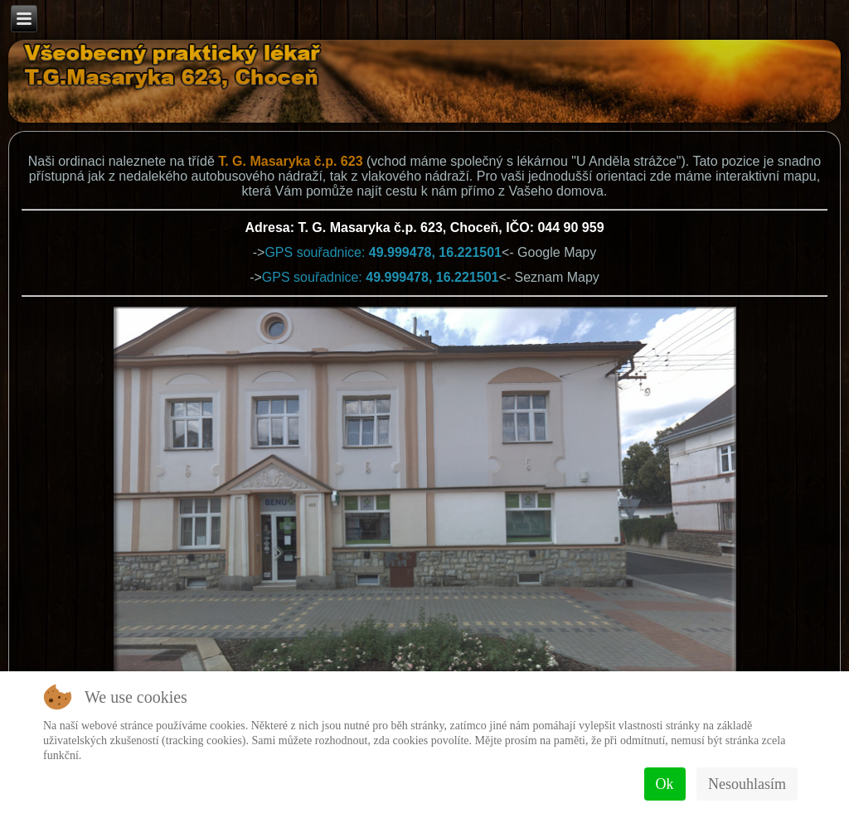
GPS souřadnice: (383, 252)
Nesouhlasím (747, 784)
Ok (665, 784)
